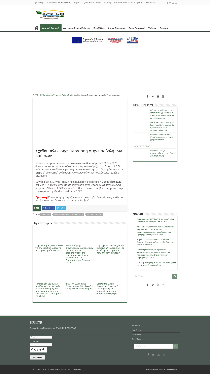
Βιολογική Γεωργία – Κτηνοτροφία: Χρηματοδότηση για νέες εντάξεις (162, 153)
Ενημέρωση (48, 95)
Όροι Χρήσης (137, 339)
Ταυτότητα (136, 326)
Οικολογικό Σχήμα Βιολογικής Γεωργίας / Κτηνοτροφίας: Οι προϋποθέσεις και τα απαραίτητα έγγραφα (107, 289)
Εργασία (164, 28)
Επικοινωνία (151, 2)
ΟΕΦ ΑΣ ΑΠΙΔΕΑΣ (142, 146)
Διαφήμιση (136, 330)
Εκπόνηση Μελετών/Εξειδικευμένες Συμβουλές (123, 2)
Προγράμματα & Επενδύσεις (59, 2)
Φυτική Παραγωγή (116, 28)
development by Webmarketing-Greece (161, 369)
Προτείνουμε (39, 2)
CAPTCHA (35, 341)
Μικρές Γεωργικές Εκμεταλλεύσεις (87, 2)
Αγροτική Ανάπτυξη (50, 28)
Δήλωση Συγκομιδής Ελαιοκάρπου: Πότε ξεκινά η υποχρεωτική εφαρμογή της (79, 286)
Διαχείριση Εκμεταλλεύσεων (76, 28)
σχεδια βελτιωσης (94, 214)
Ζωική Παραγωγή (137, 28)
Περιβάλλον (99, 28)
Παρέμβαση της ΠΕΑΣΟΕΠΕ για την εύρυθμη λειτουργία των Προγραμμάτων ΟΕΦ (49, 248)
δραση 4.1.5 (45, 214)
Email (34, 337)
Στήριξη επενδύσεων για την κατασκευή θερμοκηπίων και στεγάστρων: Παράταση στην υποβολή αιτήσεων (110, 249)
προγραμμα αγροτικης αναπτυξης (68, 214)
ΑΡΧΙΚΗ (36, 28)
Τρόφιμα (152, 28)
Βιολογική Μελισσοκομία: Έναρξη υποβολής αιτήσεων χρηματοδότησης (162, 137)
